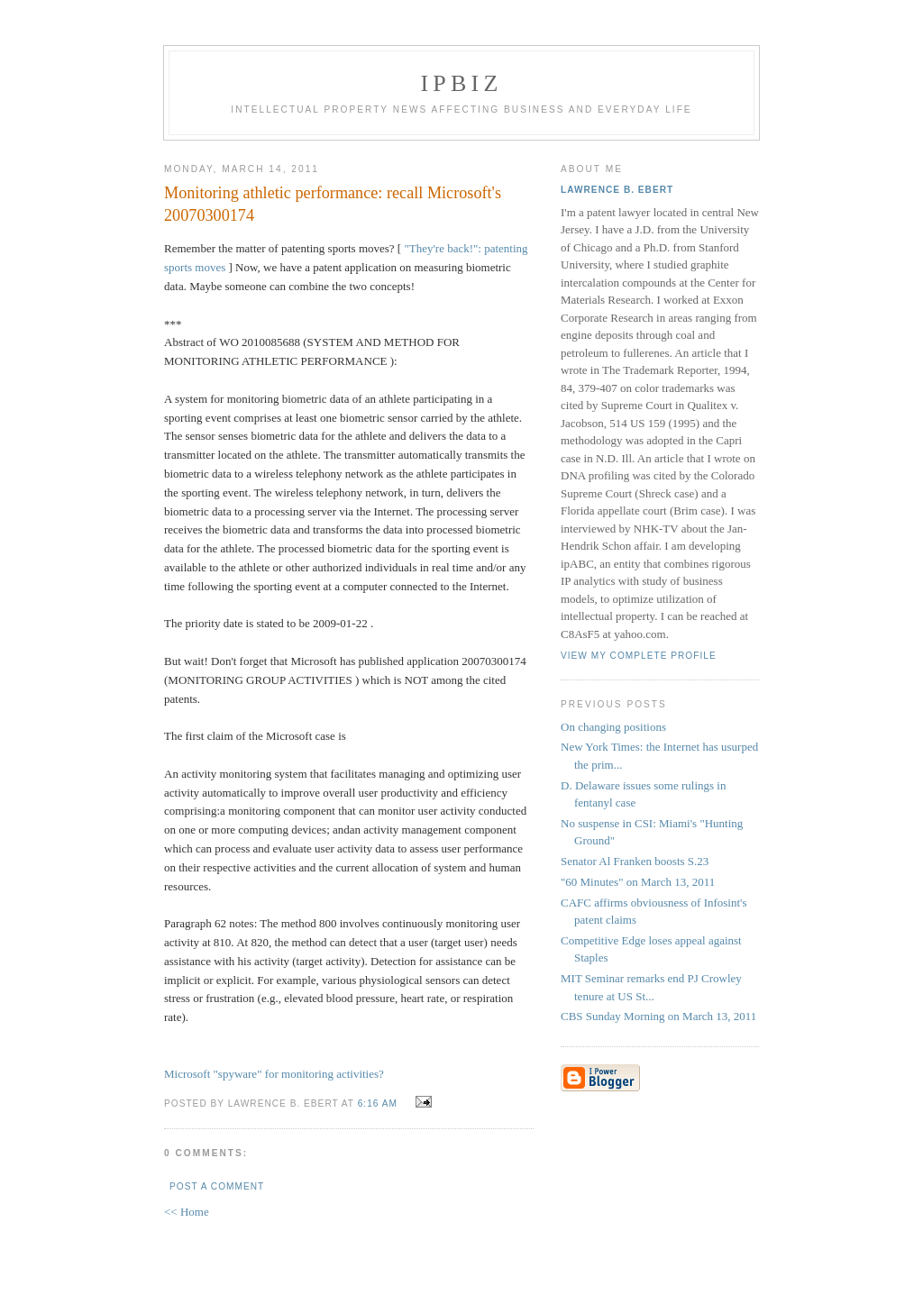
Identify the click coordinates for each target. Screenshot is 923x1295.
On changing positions (613, 727)
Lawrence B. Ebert (617, 190)
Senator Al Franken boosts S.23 (634, 861)
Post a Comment (216, 1186)
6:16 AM (378, 1103)
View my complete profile (639, 656)
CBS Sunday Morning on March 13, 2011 (658, 1016)
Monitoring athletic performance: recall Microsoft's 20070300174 (332, 204)
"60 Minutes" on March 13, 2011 (638, 882)
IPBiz (462, 83)
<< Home (186, 1211)
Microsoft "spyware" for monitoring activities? (274, 1074)
